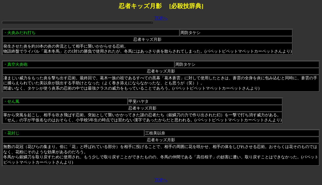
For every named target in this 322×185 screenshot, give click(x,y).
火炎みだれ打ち (21, 32)
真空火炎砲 (17, 64)
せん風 (13, 101)
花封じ (13, 133)
